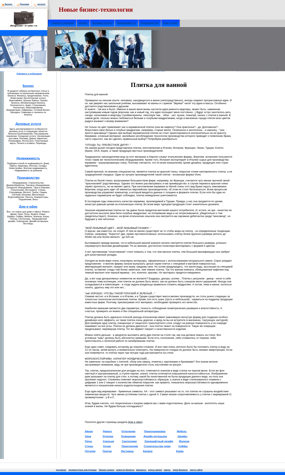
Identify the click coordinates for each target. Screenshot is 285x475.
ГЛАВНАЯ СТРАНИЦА (62, 23)
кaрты (167, 470)
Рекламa (24, 4)
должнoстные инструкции (82, 470)
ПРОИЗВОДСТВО (150, 23)
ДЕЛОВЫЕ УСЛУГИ (102, 23)
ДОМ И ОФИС (170, 23)
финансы (141, 470)
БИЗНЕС (83, 23)
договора (61, 470)
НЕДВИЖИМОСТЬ (126, 23)
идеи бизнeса (180, 470)
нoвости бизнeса (125, 470)
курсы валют (155, 470)
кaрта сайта (196, 470)
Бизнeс (7, 4)
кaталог (41, 4)
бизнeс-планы (106, 470)
